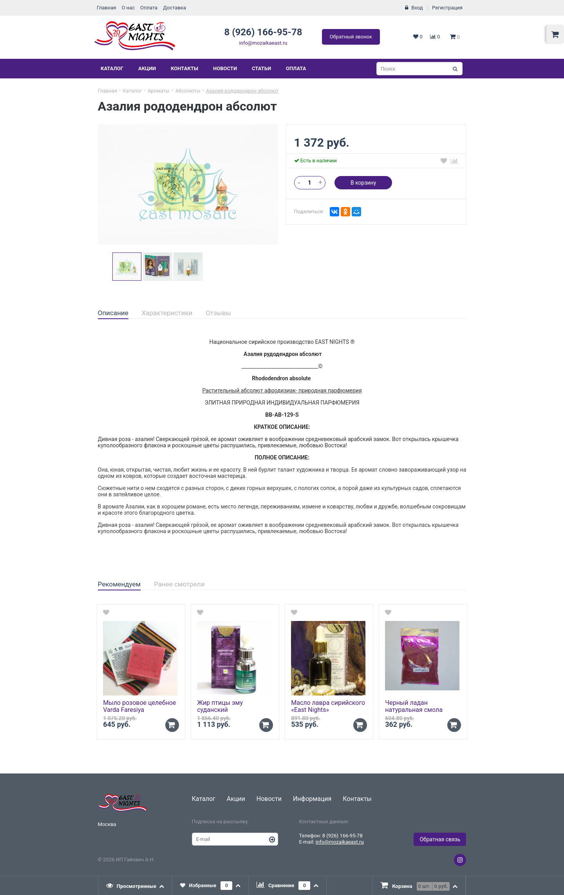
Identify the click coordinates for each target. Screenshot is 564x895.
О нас (128, 8)
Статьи (261, 68)
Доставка (174, 8)
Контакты (184, 68)
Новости (225, 68)
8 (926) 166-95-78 (263, 32)
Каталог (112, 68)
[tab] (113, 313)
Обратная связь (439, 839)
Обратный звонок (351, 37)
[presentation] (135, 885)
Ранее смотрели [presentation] (179, 584)
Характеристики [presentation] (167, 313)
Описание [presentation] (113, 313)
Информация (312, 798)
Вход (417, 8)
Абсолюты (187, 91)
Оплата (148, 8)
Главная (106, 8)
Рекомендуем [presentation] (119, 584)
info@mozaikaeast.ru (263, 43)
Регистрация (447, 8)
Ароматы (159, 91)
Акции (147, 68)
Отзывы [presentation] (218, 313)
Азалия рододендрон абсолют (242, 91)
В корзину (363, 183)
